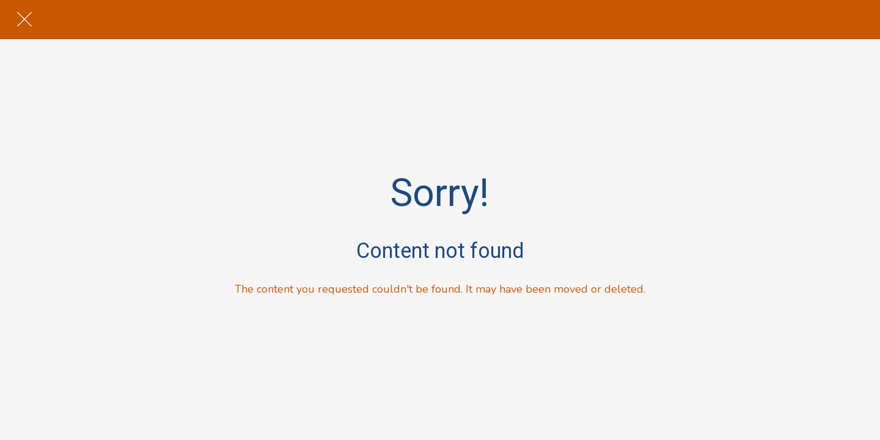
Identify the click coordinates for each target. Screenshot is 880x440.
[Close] (24, 19)
